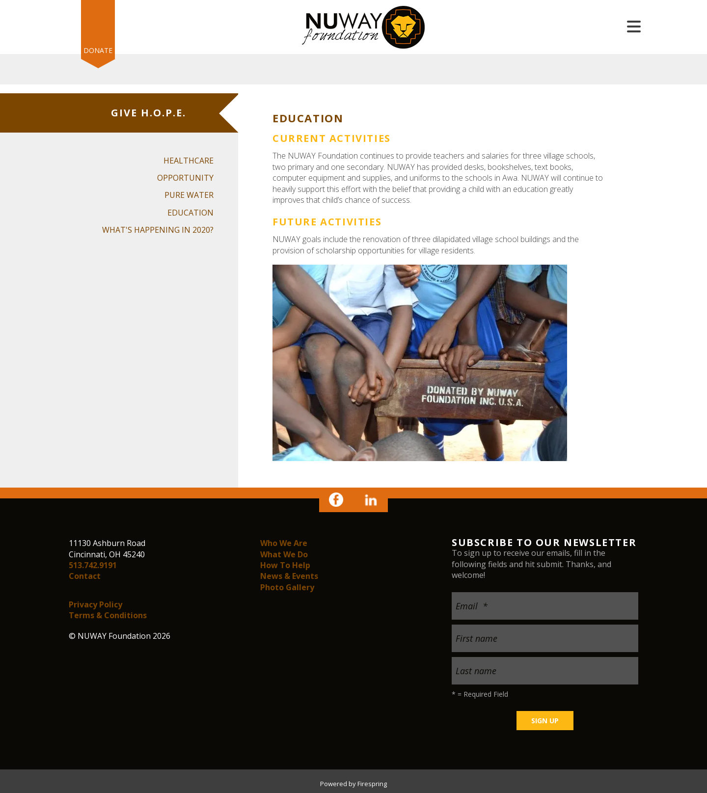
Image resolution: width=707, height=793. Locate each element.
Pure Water (189, 195)
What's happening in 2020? (158, 229)
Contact (85, 576)
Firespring (372, 783)
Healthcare (188, 160)
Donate (97, 50)
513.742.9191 (93, 565)
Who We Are (283, 543)
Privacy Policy (95, 604)
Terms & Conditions (108, 615)
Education (190, 212)
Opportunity (185, 177)
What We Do (284, 554)
